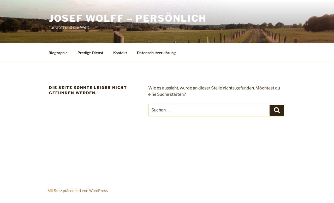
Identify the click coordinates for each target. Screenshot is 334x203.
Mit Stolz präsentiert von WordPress (77, 190)
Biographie (58, 52)
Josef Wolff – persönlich (128, 18)
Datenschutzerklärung (156, 52)
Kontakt (120, 52)
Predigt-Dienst (90, 52)
